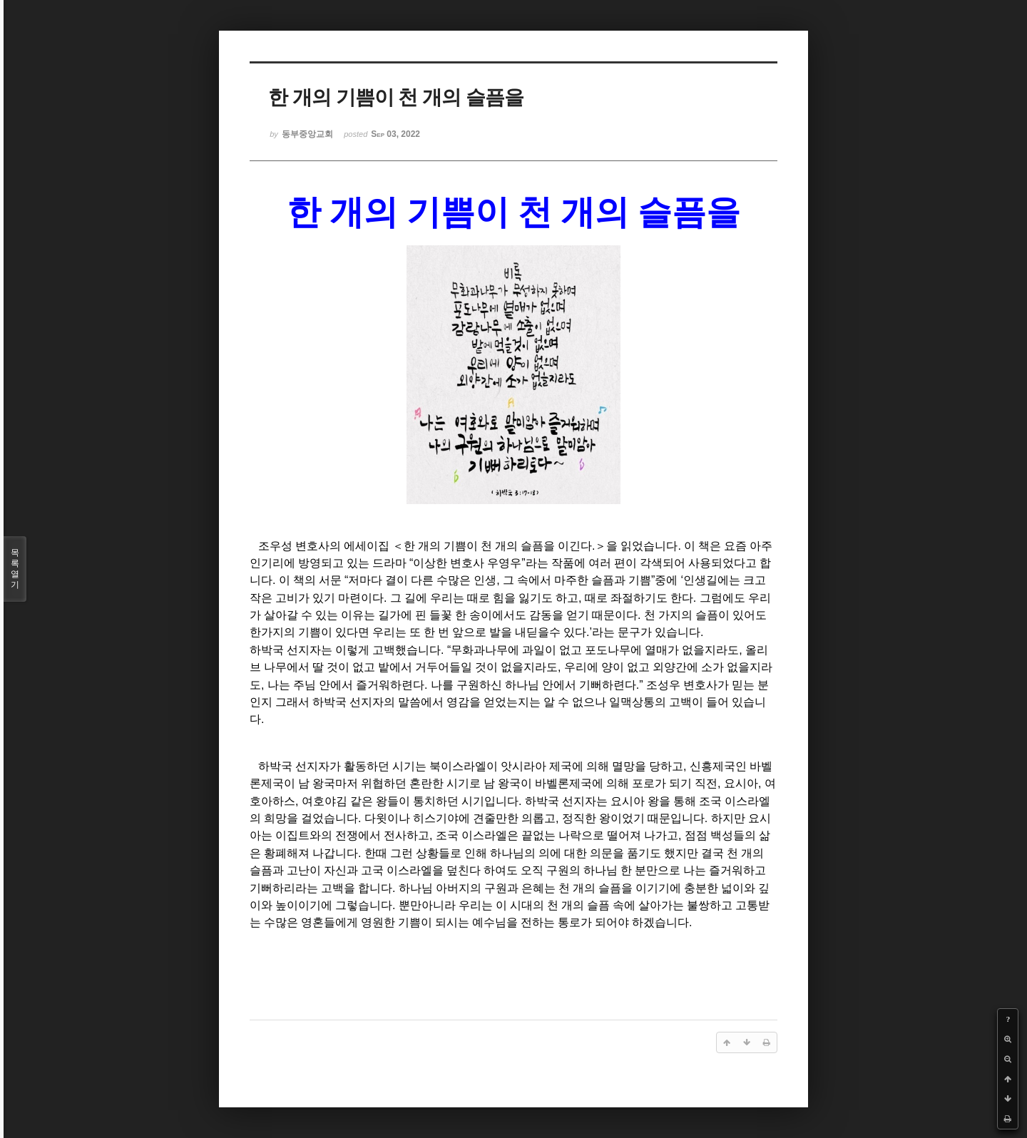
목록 (15, 569)
